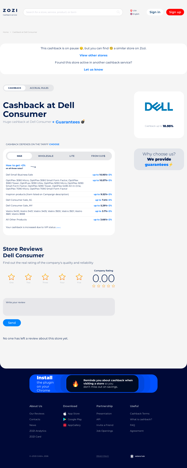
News (32, 425)
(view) (58, 227)
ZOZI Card (35, 436)
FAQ (132, 425)
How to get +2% (15, 166)
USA (133, 10)
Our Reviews (36, 413)
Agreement (137, 430)
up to (96, 174)
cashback (14, 88)
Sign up (175, 12)
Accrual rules (39, 88)
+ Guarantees (66, 122)
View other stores (93, 55)
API (98, 419)
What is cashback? (141, 419)
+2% (109, 174)
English (134, 14)
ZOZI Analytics (37, 430)
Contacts (34, 419)
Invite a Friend (104, 425)
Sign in (155, 12)
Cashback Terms (139, 413)
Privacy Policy (102, 456)
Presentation (104, 413)
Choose (54, 144)
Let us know (93, 69)
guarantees (156, 164)
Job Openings (104, 430)
